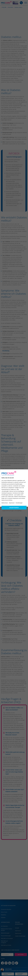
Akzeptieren (14, 507)
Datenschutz (4, 503)
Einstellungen (19, 503)
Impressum (12, 503)
